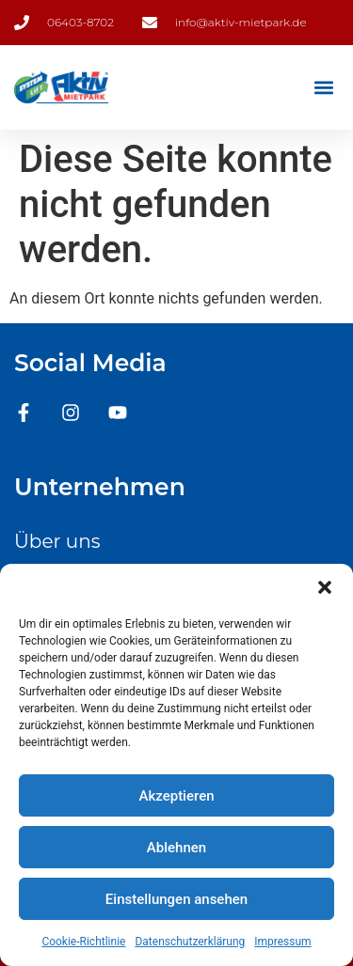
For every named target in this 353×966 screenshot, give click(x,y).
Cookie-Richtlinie (83, 941)
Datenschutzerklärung (190, 941)
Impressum (282, 941)
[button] (324, 587)
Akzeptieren (176, 795)
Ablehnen (176, 847)
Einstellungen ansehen (176, 899)
